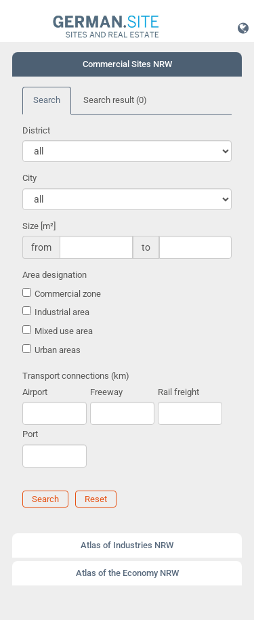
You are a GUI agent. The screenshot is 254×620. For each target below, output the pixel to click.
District (36, 130)
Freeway (106, 392)
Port (30, 434)
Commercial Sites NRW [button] (127, 64)
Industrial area (62, 312)
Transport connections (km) (75, 376)
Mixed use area (64, 331)
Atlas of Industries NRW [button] (127, 545)
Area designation (54, 275)
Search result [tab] (115, 100)
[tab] (127, 64)
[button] (243, 28)
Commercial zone (68, 294)
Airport (34, 392)
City (29, 178)
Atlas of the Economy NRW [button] (127, 573)
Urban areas (58, 350)
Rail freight (178, 392)
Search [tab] (46, 100)
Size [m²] (39, 226)
